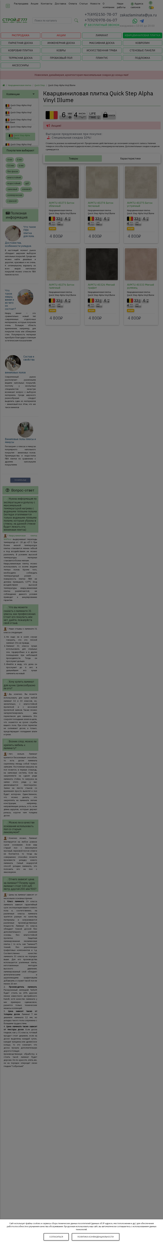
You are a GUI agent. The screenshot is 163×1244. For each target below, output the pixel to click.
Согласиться (56, 1236)
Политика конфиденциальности (96, 1236)
